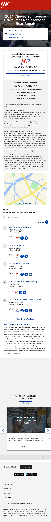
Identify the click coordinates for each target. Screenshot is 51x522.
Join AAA (25, 76)
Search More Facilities (25, 319)
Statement (6, 493)
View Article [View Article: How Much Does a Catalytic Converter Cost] (26, 446)
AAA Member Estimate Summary (25, 57)
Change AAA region (9, 497)
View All (25, 403)
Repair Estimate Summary (25, 83)
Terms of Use (7, 489)
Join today (26, 467)
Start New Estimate (16, 37)
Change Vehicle (15, 34)
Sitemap (45, 458)
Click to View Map (25, 203)
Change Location (15, 30)
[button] (48, 431)
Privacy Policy (7, 484)
